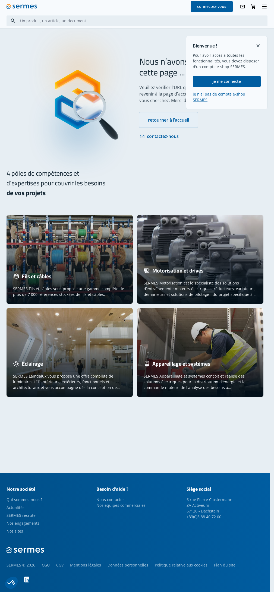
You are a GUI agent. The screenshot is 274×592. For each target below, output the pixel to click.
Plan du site (224, 565)
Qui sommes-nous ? (24, 499)
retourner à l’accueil (168, 120)
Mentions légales (85, 565)
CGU (46, 565)
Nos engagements (23, 523)
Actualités (15, 507)
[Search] (13, 20)
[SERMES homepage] (22, 6)
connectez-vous (211, 6)
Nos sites (15, 531)
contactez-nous (159, 136)
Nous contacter (110, 499)
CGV (60, 565)
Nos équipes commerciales (121, 505)
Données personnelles (128, 565)
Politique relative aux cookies (181, 565)
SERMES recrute (21, 515)
